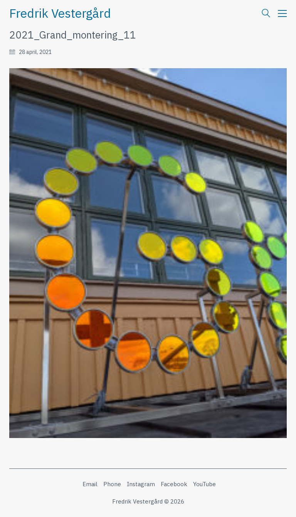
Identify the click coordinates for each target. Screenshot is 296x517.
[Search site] (266, 14)
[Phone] (112, 484)
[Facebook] (174, 484)
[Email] (90, 484)
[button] (282, 13)
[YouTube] (204, 484)
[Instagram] (141, 484)
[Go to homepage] (60, 13)
